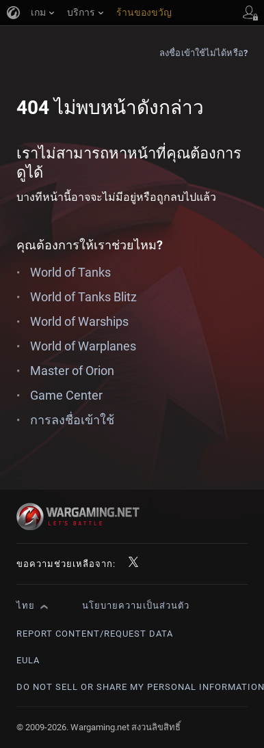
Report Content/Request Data (94, 633)
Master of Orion (72, 370)
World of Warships (79, 321)
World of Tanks (70, 272)
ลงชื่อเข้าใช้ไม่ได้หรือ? (203, 53)
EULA (28, 660)
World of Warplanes (83, 346)
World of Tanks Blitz (83, 297)
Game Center (66, 395)
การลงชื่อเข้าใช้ (72, 420)
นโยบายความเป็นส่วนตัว (135, 605)
